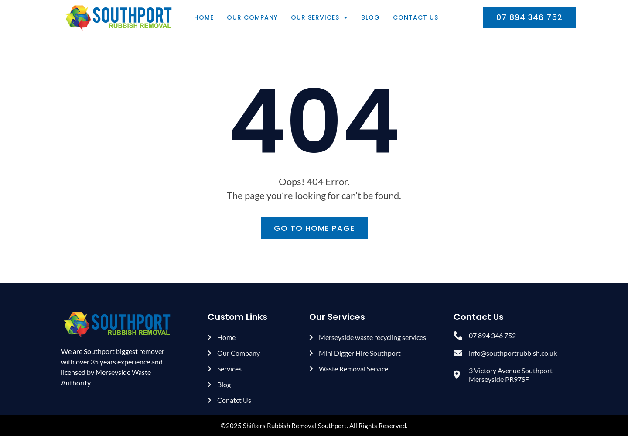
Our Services (319, 17)
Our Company (252, 17)
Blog (370, 17)
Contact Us (415, 17)
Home (204, 17)
